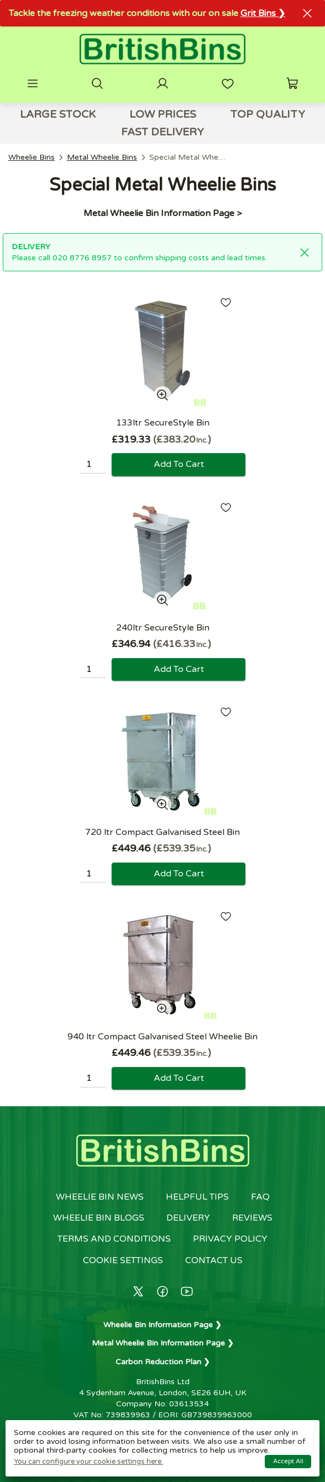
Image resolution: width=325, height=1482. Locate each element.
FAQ (260, 1196)
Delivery (188, 1217)
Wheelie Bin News (100, 1196)
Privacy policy (230, 1238)
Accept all (288, 1461)
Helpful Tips (197, 1196)
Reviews (252, 1217)
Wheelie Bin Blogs (98, 1217)
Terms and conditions (114, 1238)
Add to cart (179, 464)
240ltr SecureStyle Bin (162, 627)
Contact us (214, 1260)
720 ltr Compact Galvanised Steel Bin (162, 832)
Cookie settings (123, 1260)
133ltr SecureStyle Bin (162, 422)
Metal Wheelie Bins (102, 157)
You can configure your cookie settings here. (88, 1461)
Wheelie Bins (31, 157)
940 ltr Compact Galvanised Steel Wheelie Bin (162, 1036)
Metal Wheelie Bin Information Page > (162, 213)
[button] (32, 83)
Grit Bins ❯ (262, 13)
